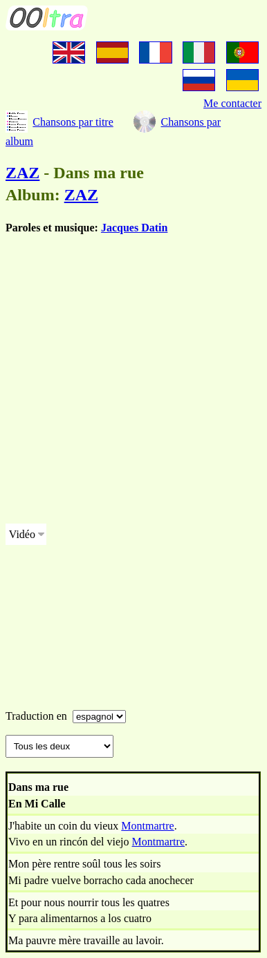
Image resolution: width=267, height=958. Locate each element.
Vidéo (22, 534)
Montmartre (147, 826)
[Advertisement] (133, 379)
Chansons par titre (73, 122)
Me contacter (232, 103)
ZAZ (22, 173)
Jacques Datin (134, 227)
